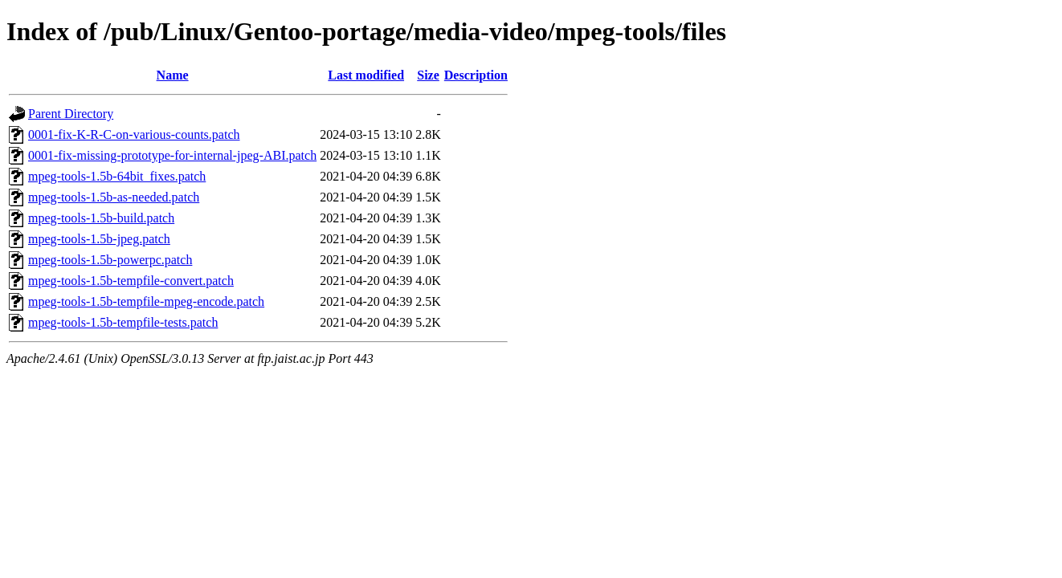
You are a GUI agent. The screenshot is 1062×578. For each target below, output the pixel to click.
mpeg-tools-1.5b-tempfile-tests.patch (123, 322)
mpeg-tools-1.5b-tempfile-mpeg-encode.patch (146, 301)
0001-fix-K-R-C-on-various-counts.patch (134, 134)
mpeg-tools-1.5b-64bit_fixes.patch (117, 176)
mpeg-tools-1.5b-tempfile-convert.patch (131, 280)
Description (476, 75)
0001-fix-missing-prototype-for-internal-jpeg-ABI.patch (172, 155)
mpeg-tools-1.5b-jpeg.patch (99, 239)
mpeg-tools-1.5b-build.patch (101, 218)
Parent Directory (70, 113)
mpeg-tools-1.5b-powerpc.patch (110, 260)
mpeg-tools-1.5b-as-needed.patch (113, 197)
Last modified (366, 75)
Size (428, 75)
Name (173, 75)
